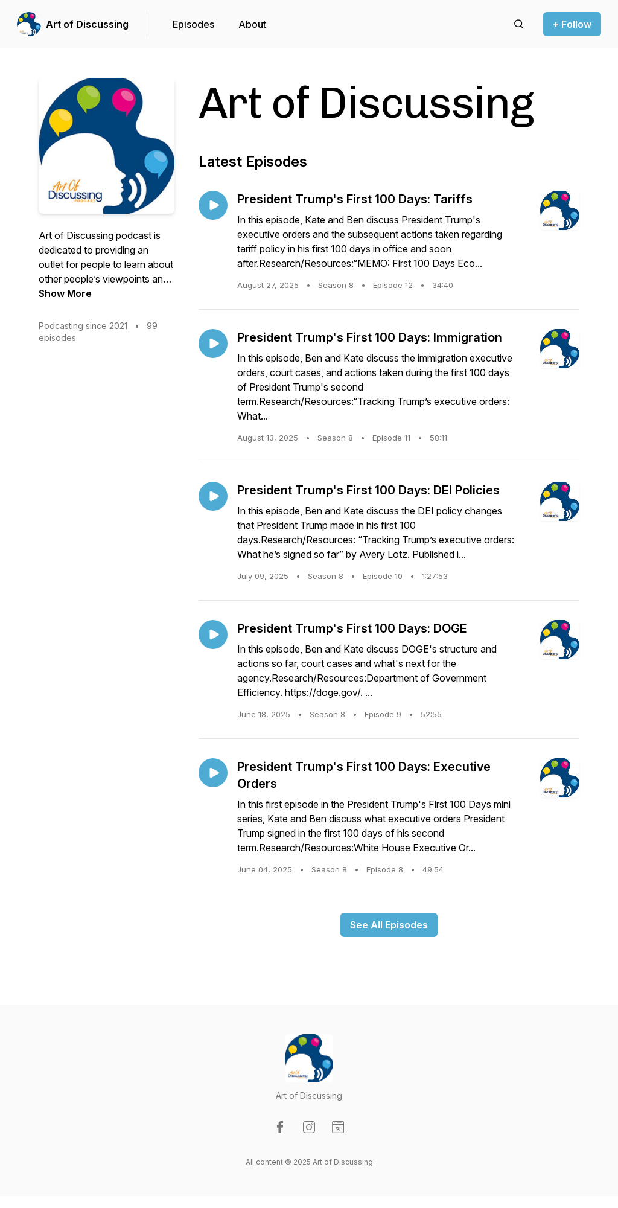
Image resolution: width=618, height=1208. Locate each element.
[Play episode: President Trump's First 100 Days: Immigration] (213, 343)
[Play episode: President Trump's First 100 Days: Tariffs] (213, 205)
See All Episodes (389, 925)
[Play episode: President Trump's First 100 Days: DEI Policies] (213, 496)
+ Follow (572, 24)
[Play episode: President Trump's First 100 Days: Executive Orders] (213, 772)
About (252, 24)
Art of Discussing (87, 24)
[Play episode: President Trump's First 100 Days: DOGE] (213, 634)
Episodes (193, 24)
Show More (65, 293)
